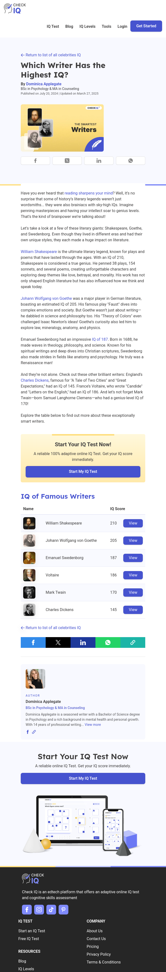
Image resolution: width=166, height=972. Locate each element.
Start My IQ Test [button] (83, 471)
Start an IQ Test (31, 931)
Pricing (93, 946)
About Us (95, 931)
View (133, 523)
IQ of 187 (100, 339)
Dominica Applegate (43, 84)
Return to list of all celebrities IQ (51, 55)
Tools (106, 26)
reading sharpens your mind (89, 193)
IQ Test (53, 26)
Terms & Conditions (104, 962)
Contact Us (96, 938)
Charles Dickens (35, 380)
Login (122, 26)
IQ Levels (88, 26)
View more (93, 725)
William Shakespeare (39, 251)
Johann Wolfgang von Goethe (46, 298)
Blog (69, 26)
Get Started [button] (146, 26)
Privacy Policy (99, 954)
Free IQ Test (28, 938)
